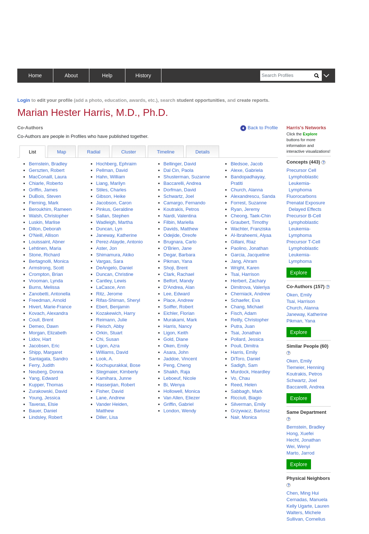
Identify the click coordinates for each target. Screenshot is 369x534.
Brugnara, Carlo (180, 241)
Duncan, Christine (114, 274)
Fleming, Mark (43, 202)
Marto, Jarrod (300, 453)
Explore (298, 272)
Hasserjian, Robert (115, 384)
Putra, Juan (243, 326)
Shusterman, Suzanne (187, 176)
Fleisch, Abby (110, 326)
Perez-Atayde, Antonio (119, 241)
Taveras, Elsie (43, 404)
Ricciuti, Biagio (246, 397)
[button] (326, 76)
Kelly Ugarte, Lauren (307, 506)
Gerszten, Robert (47, 170)
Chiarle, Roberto (46, 183)
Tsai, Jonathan (246, 332)
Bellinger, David (180, 163)
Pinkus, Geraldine (114, 209)
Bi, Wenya (174, 384)
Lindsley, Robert (45, 417)
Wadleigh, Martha (114, 222)
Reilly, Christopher (249, 319)
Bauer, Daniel (43, 410)
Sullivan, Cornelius (305, 519)
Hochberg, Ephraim (116, 163)
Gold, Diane (176, 339)
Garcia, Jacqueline (250, 254)
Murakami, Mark (180, 319)
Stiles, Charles (111, 189)
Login (23, 100)
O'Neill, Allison (44, 235)
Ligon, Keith (176, 332)
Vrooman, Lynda (46, 280)
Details (202, 152)
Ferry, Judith (41, 365)
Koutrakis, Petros (181, 209)
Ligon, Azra (108, 345)
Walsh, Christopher (48, 215)
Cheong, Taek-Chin (251, 215)
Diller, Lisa (107, 417)
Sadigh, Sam (244, 365)
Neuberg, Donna (46, 371)
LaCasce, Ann (110, 287)
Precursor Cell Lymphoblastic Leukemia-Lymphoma (302, 180)
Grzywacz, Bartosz (250, 410)
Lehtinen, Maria (45, 248)
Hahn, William (110, 176)
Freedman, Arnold (47, 300)
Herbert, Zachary (248, 280)
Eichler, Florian (179, 313)
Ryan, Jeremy (245, 209)
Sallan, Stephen (112, 215)
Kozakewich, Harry (115, 313)
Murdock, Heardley (250, 371)
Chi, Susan (107, 339)
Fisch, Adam (244, 313)
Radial (94, 152)
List (32, 152)
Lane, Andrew (110, 397)
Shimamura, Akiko (115, 254)
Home (35, 75)
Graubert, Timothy (249, 222)
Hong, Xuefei (300, 433)
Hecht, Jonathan (303, 440)
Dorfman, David (180, 189)
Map (61, 152)
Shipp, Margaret (45, 352)
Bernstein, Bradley (48, 163)
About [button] (71, 75)
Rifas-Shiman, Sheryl (118, 300)
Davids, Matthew (181, 228)
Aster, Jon (106, 248)
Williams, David (112, 352)
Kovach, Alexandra (48, 313)
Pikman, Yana (178, 261)
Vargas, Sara (109, 261)
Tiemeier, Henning (305, 367)
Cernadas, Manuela (306, 499)
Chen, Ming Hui (302, 493)
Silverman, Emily (248, 404)
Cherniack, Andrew (250, 293)
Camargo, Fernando (184, 202)
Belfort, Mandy (179, 280)
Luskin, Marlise (44, 222)
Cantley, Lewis (111, 280)
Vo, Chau (240, 378)
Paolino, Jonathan (249, 248)
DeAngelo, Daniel (114, 267)
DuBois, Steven (45, 196)
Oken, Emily (176, 345)
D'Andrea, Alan (179, 287)
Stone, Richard (44, 254)
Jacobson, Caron (114, 202)
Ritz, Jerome (109, 293)
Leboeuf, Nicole (180, 378)
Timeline (166, 152)
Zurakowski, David (48, 391)
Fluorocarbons (301, 196)
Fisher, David (110, 391)
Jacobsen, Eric (44, 345)
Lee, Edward (177, 293)
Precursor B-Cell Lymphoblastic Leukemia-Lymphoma (303, 225)
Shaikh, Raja (177, 371)
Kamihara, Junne (114, 378)
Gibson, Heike (111, 196)
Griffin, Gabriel (179, 404)
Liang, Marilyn (110, 183)
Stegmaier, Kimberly (117, 371)
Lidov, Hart (40, 339)
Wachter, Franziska (251, 228)
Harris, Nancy (178, 326)
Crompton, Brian (46, 274)
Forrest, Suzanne (249, 202)
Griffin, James (43, 189)
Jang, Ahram (244, 261)
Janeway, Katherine (116, 235)
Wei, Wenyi (298, 446)
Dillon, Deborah (45, 228)
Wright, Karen (245, 267)
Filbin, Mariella (179, 222)
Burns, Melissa (44, 287)
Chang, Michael (247, 306)
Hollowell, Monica (182, 391)
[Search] (287, 75)
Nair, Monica (244, 417)
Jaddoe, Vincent (180, 358)
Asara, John (176, 352)
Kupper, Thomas (46, 384)
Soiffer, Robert (179, 306)
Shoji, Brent (176, 267)
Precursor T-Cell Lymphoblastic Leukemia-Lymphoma (303, 251)
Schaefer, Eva (245, 300)
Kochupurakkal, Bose (118, 365)
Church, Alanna (247, 189)
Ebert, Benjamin (113, 306)
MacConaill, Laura (48, 176)
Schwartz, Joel (179, 196)
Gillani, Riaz (243, 241)
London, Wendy (180, 410)
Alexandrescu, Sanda (253, 196)
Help (107, 75)
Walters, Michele (303, 512)
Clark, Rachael (179, 274)
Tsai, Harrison (245, 274)
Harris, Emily (244, 352)
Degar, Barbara (179, 254)
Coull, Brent (41, 319)
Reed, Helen (244, 384)
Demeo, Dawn (43, 326)
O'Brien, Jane (178, 248)
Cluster (128, 152)
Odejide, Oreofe (180, 235)
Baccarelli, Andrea (182, 183)
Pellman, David (112, 170)
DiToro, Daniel (245, 358)
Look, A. (104, 358)
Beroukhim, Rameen (50, 209)
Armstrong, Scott (46, 267)
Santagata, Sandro (48, 358)
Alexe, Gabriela (247, 170)
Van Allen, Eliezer (182, 397)
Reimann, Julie (111, 319)
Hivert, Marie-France (50, 306)
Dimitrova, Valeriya (250, 287)
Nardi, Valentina (180, 215)
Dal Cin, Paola (179, 170)
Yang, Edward (43, 378)
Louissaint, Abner (47, 241)
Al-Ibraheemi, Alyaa (251, 235)
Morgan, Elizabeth (48, 332)
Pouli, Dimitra (244, 345)
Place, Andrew (179, 300)
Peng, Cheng (177, 365)
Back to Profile (259, 128)
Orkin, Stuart (109, 332)
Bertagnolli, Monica (49, 261)
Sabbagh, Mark (246, 391)
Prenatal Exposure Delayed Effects (305, 206)
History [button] (143, 75)
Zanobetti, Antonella (49, 293)
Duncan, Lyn (109, 228)
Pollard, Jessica (247, 339)
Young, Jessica (44, 397)
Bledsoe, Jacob (247, 163)
